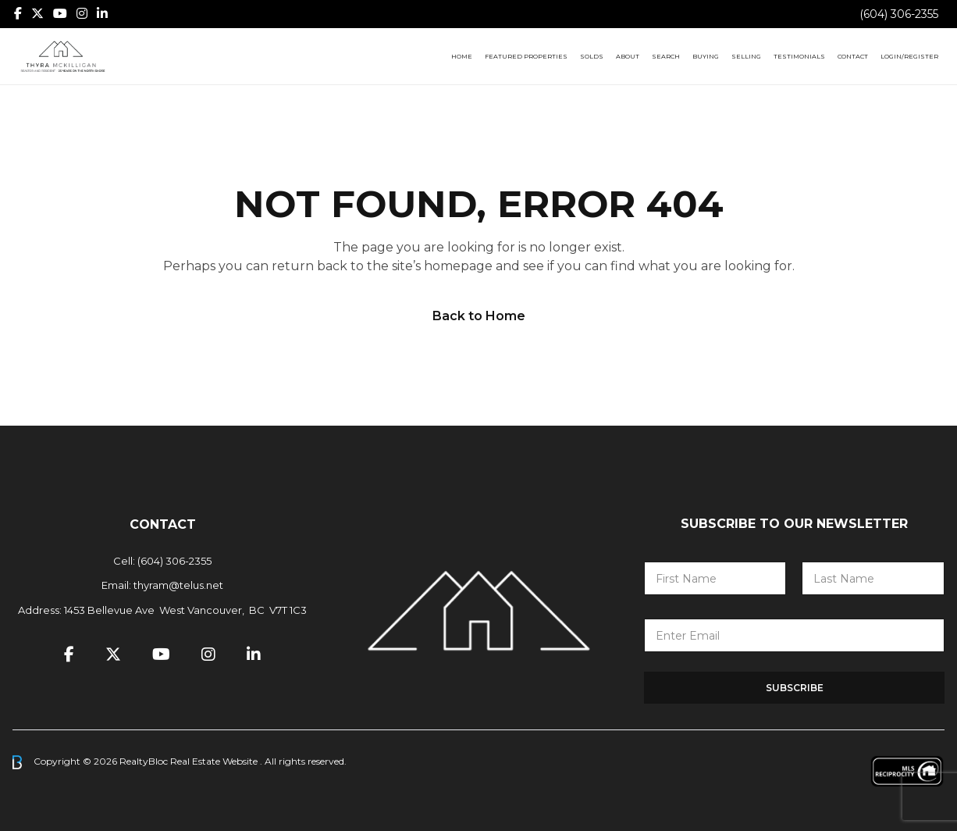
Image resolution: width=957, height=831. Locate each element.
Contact (853, 56)
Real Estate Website (215, 761)
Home (461, 56)
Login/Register (909, 56)
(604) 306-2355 (898, 14)
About (627, 56)
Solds (591, 56)
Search (666, 56)
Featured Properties (526, 56)
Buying (705, 56)
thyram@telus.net (178, 585)
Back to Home (478, 316)
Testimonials (799, 56)
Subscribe (795, 688)
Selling (746, 56)
